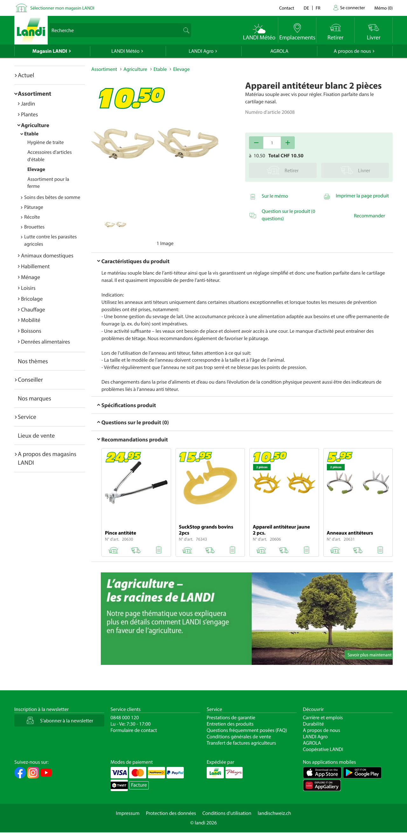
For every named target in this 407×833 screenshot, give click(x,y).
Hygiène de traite (45, 142)
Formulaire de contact (134, 730)
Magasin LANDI (49, 51)
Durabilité (313, 724)
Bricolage (32, 298)
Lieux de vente (36, 435)
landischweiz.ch (274, 813)
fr (318, 8)
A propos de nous (352, 51)
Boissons (31, 330)
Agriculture (35, 125)
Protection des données (171, 813)
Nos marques (34, 398)
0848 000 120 (125, 717)
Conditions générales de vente (239, 737)
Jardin (28, 103)
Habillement (35, 266)
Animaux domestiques (47, 255)
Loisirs (28, 287)
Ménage (30, 277)
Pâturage (33, 207)
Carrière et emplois (323, 717)
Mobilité (30, 320)
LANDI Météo (125, 51)
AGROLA (279, 51)
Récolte (32, 217)
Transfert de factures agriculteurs (241, 743)
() (384, 8)
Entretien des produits (230, 724)
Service (27, 416)
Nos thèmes (33, 361)
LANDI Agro (201, 51)
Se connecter (352, 7)
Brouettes (34, 227)
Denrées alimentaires (45, 341)
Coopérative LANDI (323, 749)
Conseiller (30, 379)
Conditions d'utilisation (226, 813)
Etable (31, 134)
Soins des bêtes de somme (52, 197)
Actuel (26, 75)
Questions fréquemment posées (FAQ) (247, 730)
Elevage (36, 169)
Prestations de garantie (231, 717)
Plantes (29, 114)
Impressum (128, 813)
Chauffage (33, 309)
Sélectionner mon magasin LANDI (62, 8)
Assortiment (34, 93)
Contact (286, 8)
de (306, 8)
